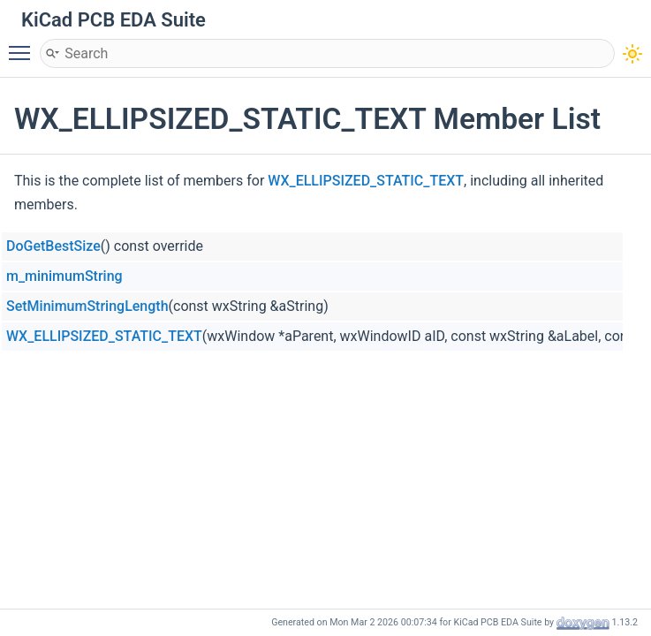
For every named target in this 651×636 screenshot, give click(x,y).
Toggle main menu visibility (24, 45)
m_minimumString (64, 276)
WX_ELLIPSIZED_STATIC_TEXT (366, 180)
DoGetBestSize (53, 246)
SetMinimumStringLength (87, 306)
